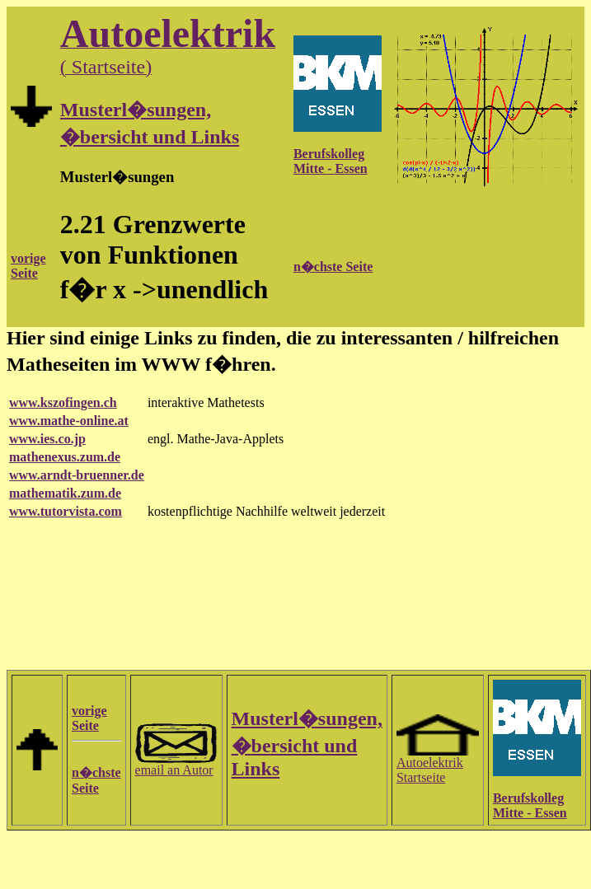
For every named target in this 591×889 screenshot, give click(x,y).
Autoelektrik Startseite (437, 764)
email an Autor (176, 764)
